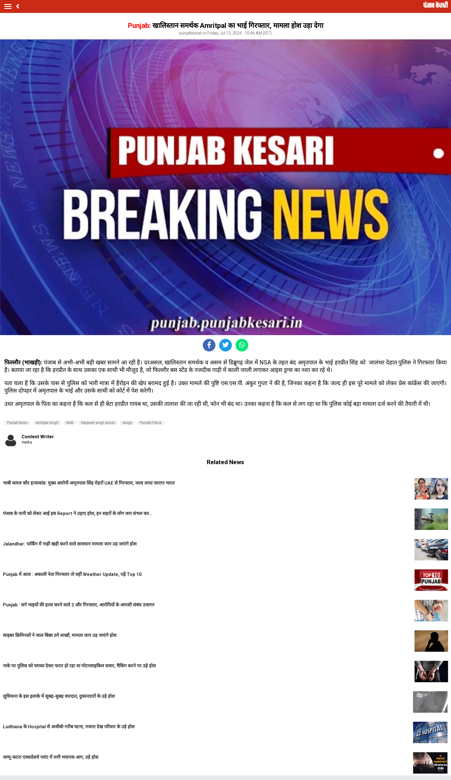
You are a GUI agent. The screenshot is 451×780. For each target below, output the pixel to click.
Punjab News (17, 423)
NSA (69, 423)
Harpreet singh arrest (98, 423)
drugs (127, 423)
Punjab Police (150, 423)
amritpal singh (47, 423)
